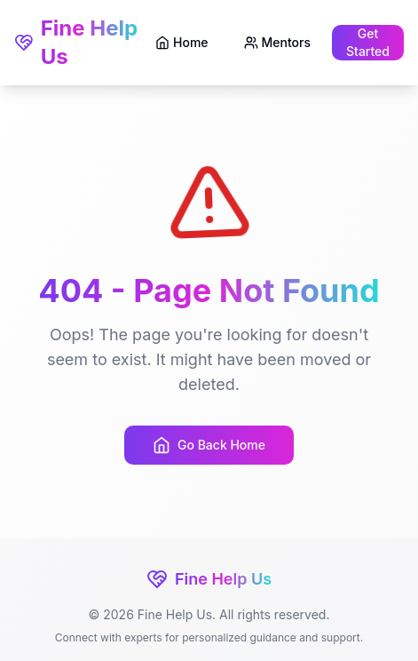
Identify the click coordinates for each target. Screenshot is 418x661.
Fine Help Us (76, 42)
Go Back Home (209, 445)
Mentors (277, 42)
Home (182, 42)
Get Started (368, 42)
